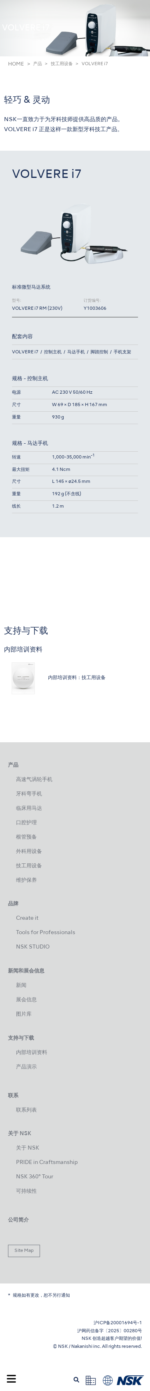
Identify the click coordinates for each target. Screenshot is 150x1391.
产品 (37, 64)
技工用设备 (62, 64)
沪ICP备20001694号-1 (118, 1323)
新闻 (21, 985)
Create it (27, 918)
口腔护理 (26, 822)
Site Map (24, 1250)
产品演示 (26, 1067)
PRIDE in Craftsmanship (47, 1162)
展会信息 (26, 999)
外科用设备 (29, 851)
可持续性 (26, 1191)
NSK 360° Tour (34, 1177)
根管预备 (26, 837)
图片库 (24, 1014)
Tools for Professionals (45, 932)
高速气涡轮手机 (34, 779)
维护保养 (26, 880)
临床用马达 (29, 808)
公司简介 (18, 1220)
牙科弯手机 (29, 794)
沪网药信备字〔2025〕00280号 (109, 1331)
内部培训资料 (31, 1052)
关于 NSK (27, 1148)
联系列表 (26, 1110)
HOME (16, 64)
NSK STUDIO (33, 947)
